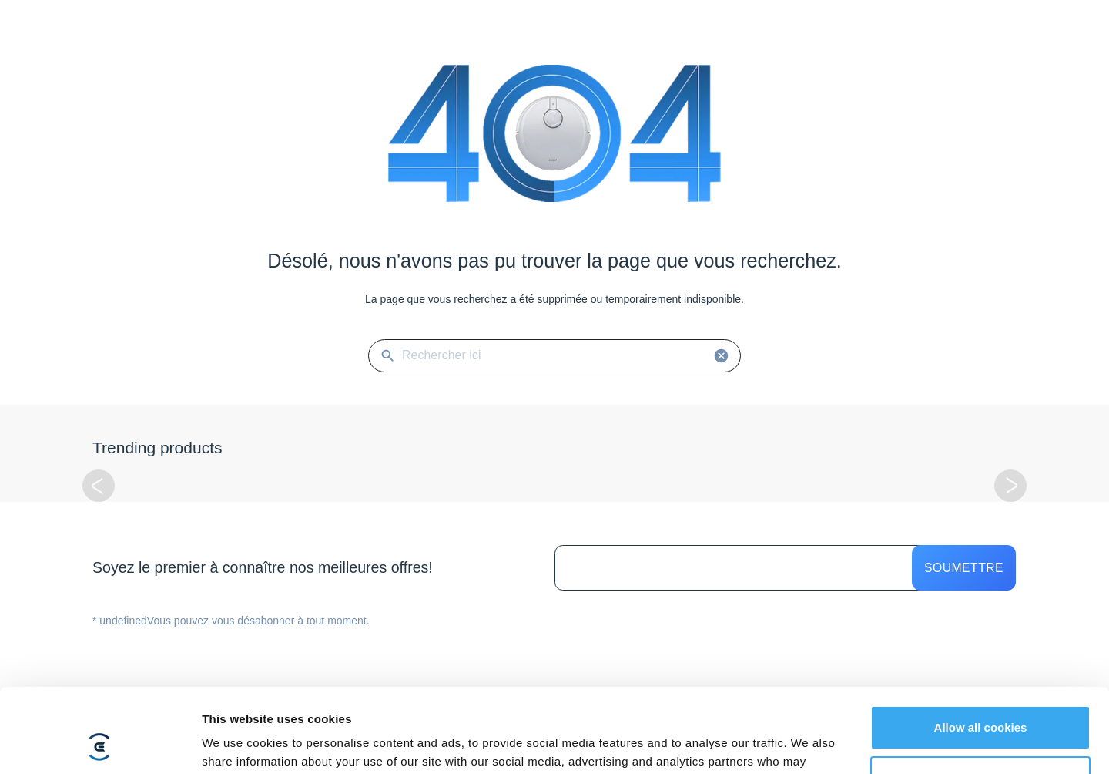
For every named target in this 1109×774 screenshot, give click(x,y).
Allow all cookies (980, 648)
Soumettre (963, 567)
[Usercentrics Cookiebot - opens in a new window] (99, 743)
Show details (237, 743)
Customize (981, 698)
